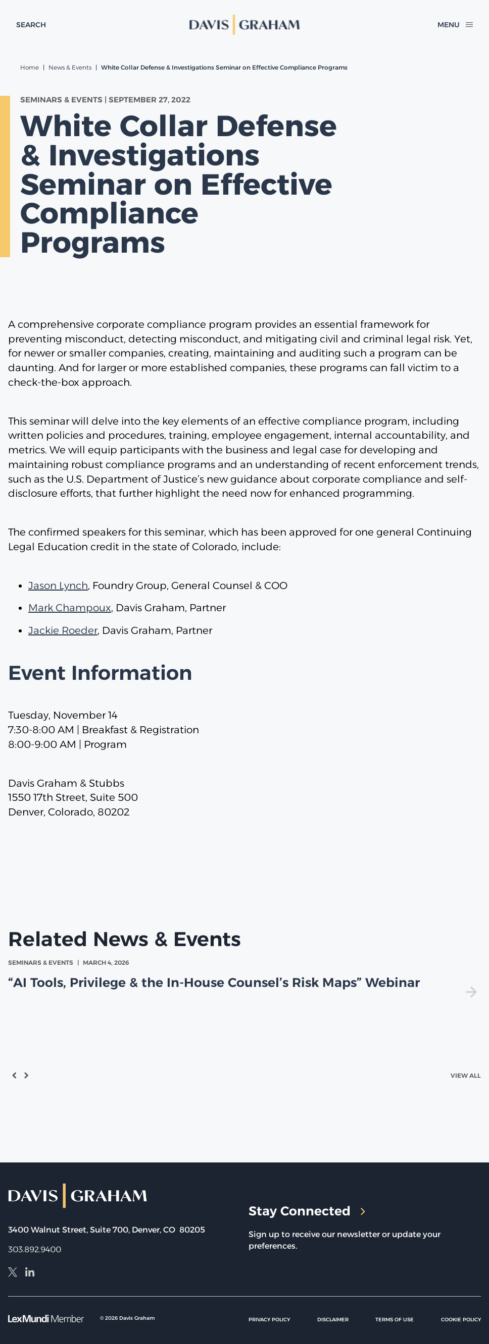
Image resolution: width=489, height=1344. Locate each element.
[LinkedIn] (29, 1273)
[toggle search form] (31, 24)
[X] (12, 1273)
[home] (244, 24)
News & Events (69, 67)
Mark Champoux (69, 608)
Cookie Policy (461, 1319)
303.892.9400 (34, 1249)
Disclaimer (333, 1319)
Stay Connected (307, 1210)
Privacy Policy (269, 1319)
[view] (244, 977)
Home (29, 67)
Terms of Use (394, 1319)
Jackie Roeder (62, 630)
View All (466, 1075)
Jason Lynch (58, 585)
